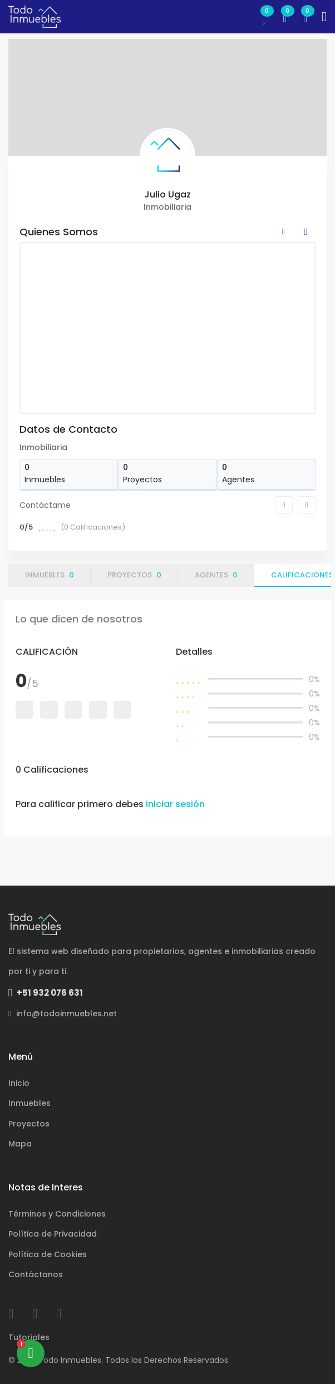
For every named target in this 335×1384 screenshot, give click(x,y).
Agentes (216, 575)
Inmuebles (49, 575)
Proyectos (134, 575)
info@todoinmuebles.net (62, 1013)
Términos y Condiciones (57, 1213)
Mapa (20, 1143)
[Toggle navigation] (324, 17)
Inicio (18, 1083)
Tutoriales (29, 1337)
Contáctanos (35, 1274)
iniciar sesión (175, 804)
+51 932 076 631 (45, 993)
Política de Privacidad (52, 1233)
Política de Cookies (47, 1254)
